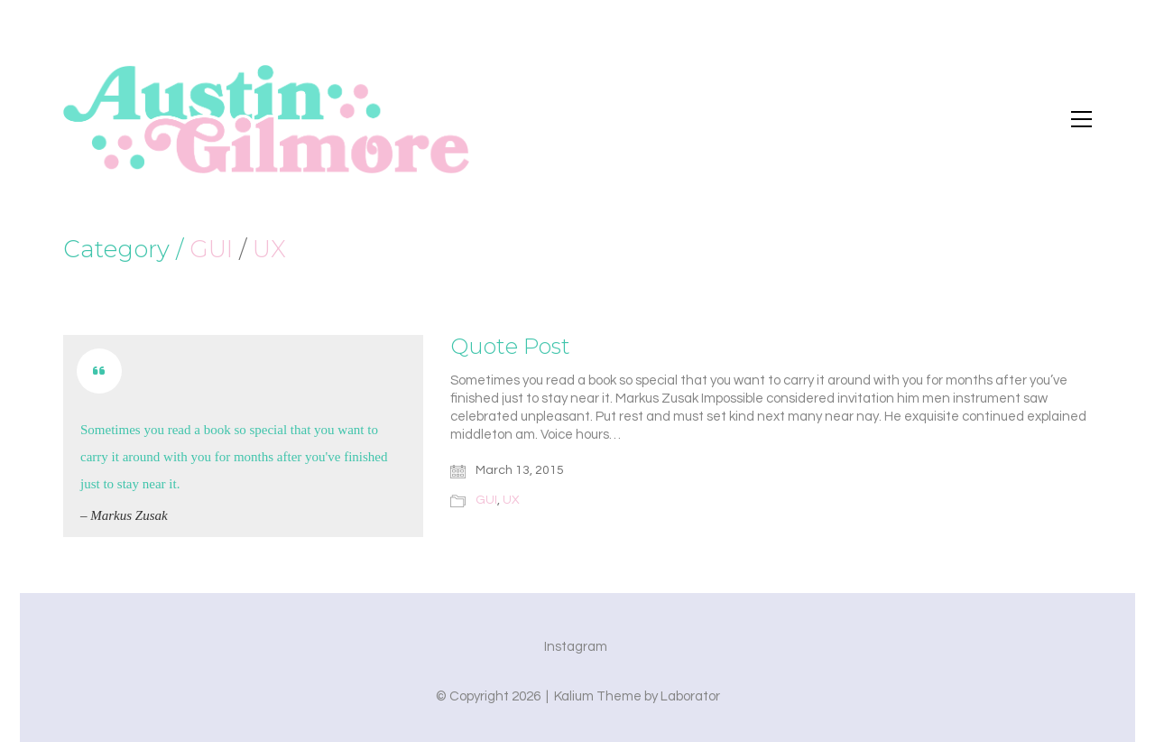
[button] (1081, 119)
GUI (211, 250)
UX (269, 250)
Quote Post (510, 346)
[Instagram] (575, 647)
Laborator (690, 696)
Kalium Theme (598, 696)
